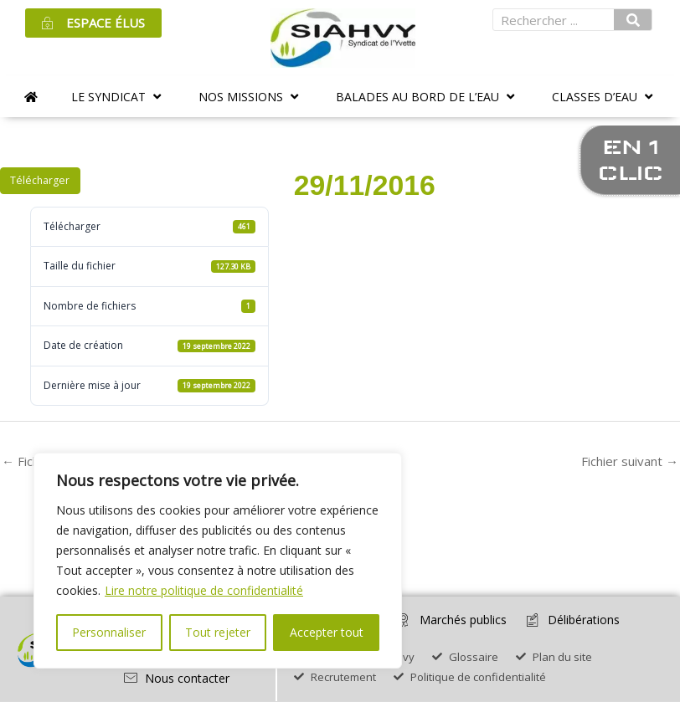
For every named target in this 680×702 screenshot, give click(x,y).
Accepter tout (326, 632)
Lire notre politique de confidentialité (204, 590)
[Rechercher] (633, 19)
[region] (217, 561)
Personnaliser (109, 632)
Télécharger (40, 180)
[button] (118, 96)
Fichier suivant (629, 461)
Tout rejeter (217, 632)
